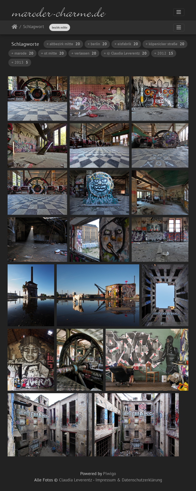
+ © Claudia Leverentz (125, 53)
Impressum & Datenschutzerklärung (128, 480)
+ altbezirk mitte (63, 43)
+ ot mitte (52, 53)
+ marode (22, 53)
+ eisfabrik (126, 43)
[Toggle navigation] (178, 12)
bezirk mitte (59, 27)
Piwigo (109, 473)
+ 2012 (163, 53)
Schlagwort (33, 27)
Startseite (14, 28)
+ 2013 (19, 62)
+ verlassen (83, 53)
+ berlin (97, 43)
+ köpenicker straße (165, 43)
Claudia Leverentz (75, 480)
